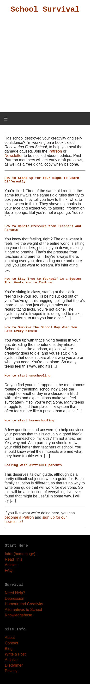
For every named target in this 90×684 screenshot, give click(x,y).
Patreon (55, 151)
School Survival (44, 9)
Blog (8, 649)
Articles (11, 565)
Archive (11, 660)
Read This (13, 559)
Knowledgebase (18, 615)
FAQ (8, 570)
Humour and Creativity (24, 604)
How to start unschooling (27, 375)
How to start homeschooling (29, 420)
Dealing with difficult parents (33, 465)
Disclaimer (14, 665)
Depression (14, 598)
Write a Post (15, 654)
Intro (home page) (20, 554)
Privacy (11, 671)
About (10, 637)
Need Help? (15, 593)
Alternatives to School (23, 609)
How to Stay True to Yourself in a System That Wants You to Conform (43, 280)
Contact (11, 643)
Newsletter (14, 156)
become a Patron (19, 517)
